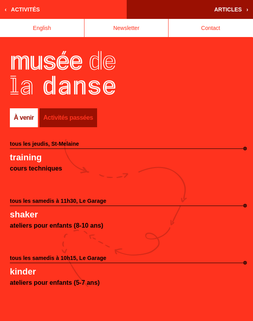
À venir (24, 117)
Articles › (231, 9)
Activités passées (68, 117)
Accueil (63, 72)
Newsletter (126, 28)
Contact (210, 28)
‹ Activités (22, 9)
